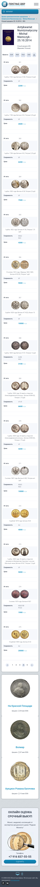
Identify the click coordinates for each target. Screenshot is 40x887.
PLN (23, 54)
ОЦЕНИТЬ (20, 862)
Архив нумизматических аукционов (15, 17)
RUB (17, 54)
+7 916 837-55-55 (20, 856)
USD (28, 54)
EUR (11, 54)
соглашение (15, 880)
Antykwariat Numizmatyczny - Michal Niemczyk (18, 19)
